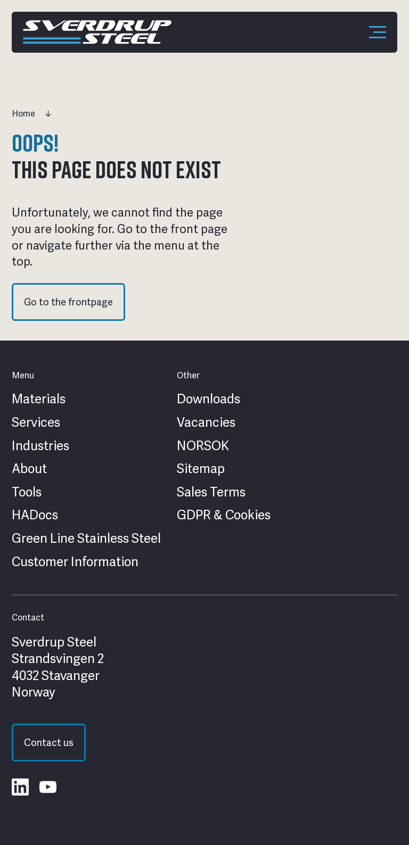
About (29, 468)
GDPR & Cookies (224, 515)
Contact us (48, 742)
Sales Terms (211, 492)
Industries (40, 445)
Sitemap (201, 468)
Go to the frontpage (68, 302)
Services (36, 422)
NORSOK (203, 445)
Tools (27, 492)
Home (23, 113)
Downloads (208, 399)
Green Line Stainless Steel (86, 538)
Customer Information (75, 561)
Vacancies (206, 422)
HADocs (35, 515)
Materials (39, 399)
